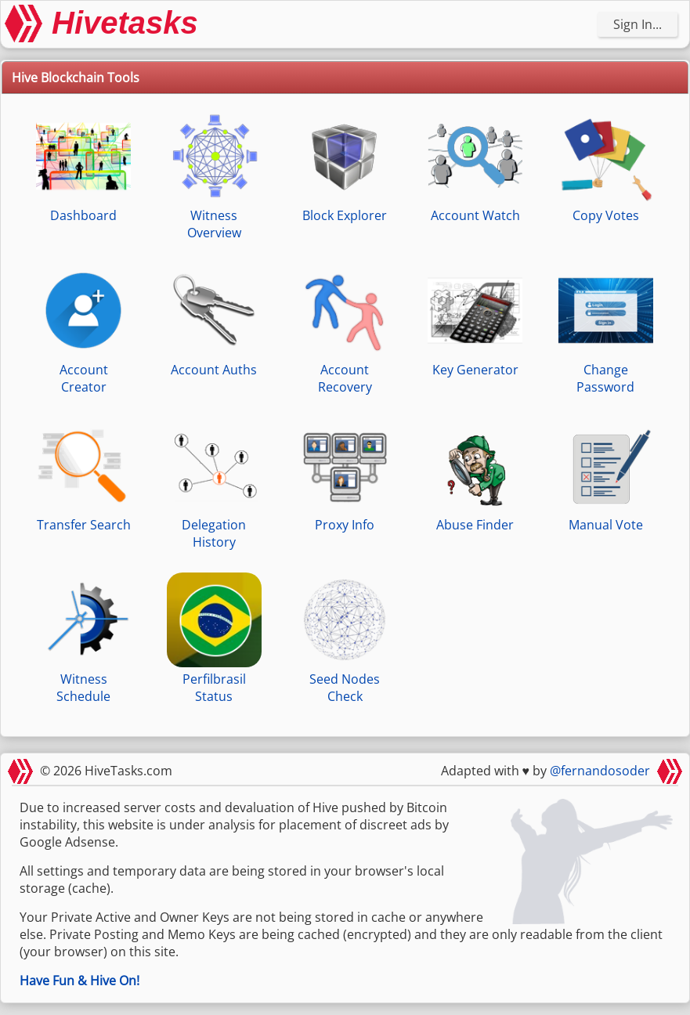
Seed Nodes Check (344, 639)
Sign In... (637, 24)
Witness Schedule (83, 639)
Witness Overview (214, 175)
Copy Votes (605, 166)
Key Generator (475, 320)
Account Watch (475, 166)
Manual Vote (605, 475)
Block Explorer (344, 166)
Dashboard (83, 166)
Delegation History (214, 484)
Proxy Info (344, 475)
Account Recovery (344, 329)
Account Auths (214, 320)
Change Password (605, 329)
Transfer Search (83, 475)
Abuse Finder (475, 475)
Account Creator (83, 329)
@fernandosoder (600, 770)
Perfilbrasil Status (214, 639)
